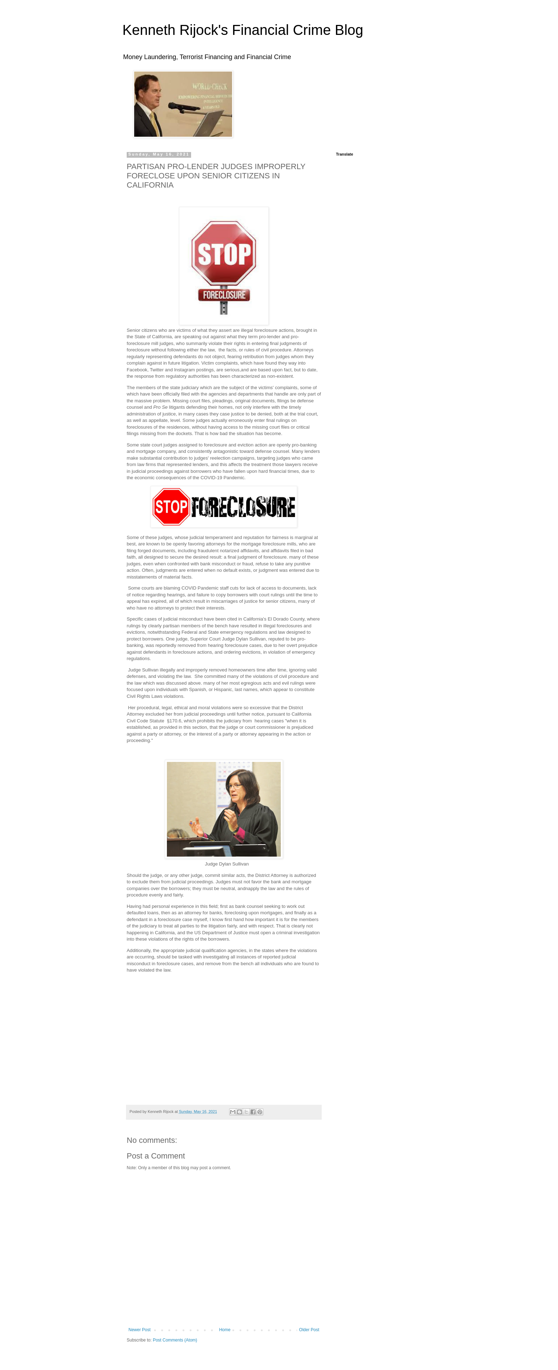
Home (225, 1329)
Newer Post (139, 1329)
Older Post (309, 1329)
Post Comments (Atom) (175, 1340)
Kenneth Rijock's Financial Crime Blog (242, 30)
